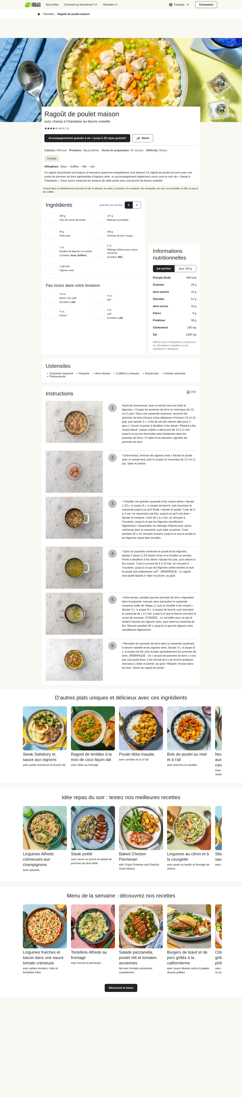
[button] (179, 4)
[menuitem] (34, 4)
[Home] (38, 14)
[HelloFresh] (33, 4)
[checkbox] (45, 128)
